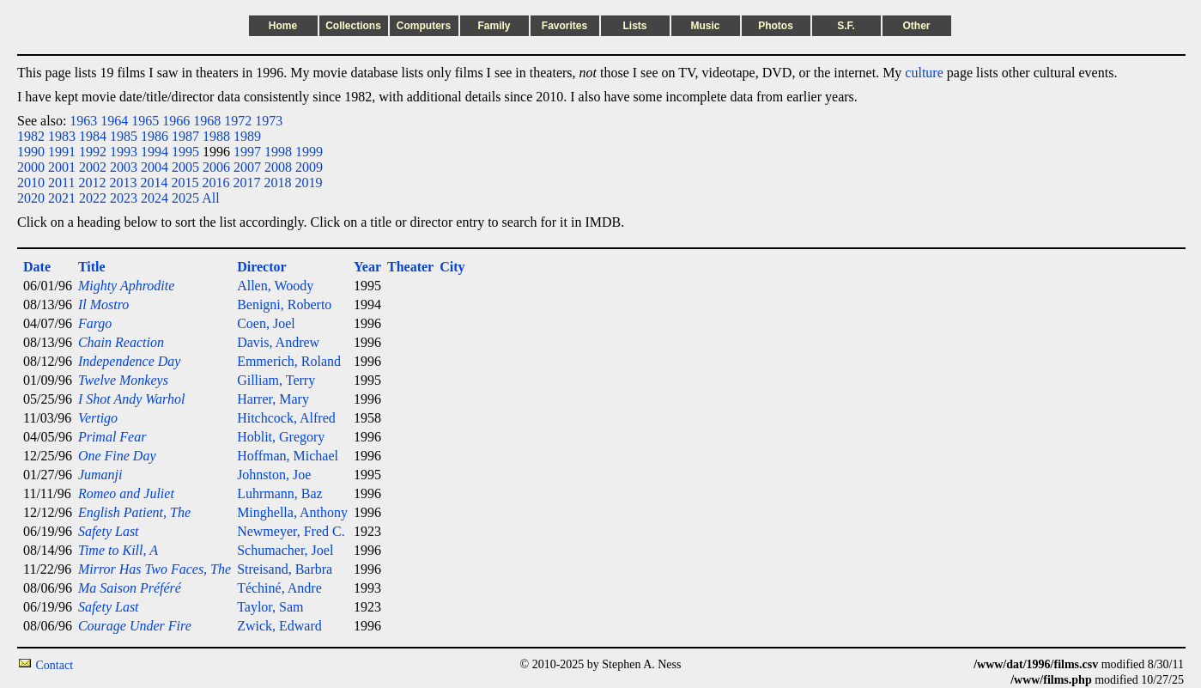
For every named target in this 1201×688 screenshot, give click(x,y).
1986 (154, 136)
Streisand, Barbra (284, 569)
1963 (83, 120)
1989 (247, 136)
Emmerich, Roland (289, 361)
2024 (154, 198)
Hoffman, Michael (287, 455)
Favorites (564, 26)
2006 (216, 167)
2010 (31, 182)
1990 (31, 151)
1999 (309, 151)
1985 (123, 136)
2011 (61, 182)
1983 (62, 136)
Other (916, 26)
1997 (247, 151)
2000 (31, 167)
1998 (278, 151)
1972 (238, 120)
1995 (185, 151)
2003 (123, 167)
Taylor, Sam (270, 607)
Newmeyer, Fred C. (291, 531)
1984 (92, 136)
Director (261, 266)
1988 (216, 136)
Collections (353, 26)
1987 (185, 136)
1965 (145, 120)
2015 (184, 182)
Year (367, 266)
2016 (215, 182)
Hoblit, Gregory (281, 436)
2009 (309, 167)
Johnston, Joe (274, 474)
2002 (92, 167)
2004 (154, 167)
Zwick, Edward (279, 625)
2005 (185, 167)
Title (92, 266)
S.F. (846, 26)
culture (924, 72)
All (210, 198)
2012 (92, 182)
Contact (55, 665)
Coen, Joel (266, 323)
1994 (154, 151)
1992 (92, 151)
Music (704, 26)
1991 (62, 151)
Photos (775, 26)
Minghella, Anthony (292, 512)
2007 (247, 167)
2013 (122, 182)
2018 (277, 182)
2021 (62, 198)
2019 (308, 182)
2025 (185, 198)
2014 (153, 182)
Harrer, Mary (273, 399)
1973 (268, 120)
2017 (246, 182)
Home (283, 26)
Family (493, 26)
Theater (410, 266)
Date (37, 266)
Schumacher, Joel (285, 550)
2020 (31, 198)
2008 (278, 167)
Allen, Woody (275, 285)
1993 (123, 151)
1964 (114, 120)
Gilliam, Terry (276, 380)
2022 (92, 198)
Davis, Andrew (278, 342)
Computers (424, 26)
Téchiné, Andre (279, 588)
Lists (634, 26)
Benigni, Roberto (284, 304)
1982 (31, 136)
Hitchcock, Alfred (286, 418)
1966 (176, 120)
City (452, 266)
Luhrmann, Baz (280, 493)
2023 (123, 198)
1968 (207, 120)
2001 (62, 167)
